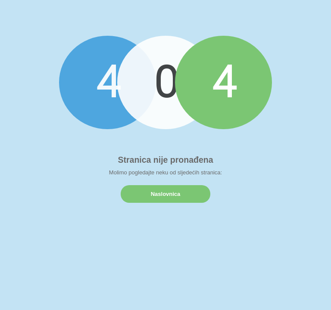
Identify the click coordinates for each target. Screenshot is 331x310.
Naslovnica (166, 194)
